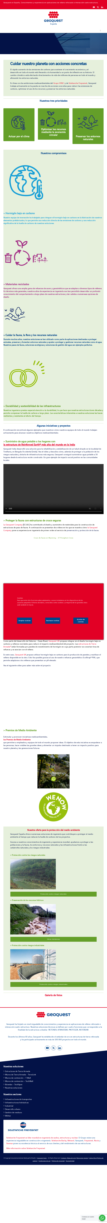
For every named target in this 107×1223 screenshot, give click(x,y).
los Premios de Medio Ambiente (17, 739)
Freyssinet (88, 1140)
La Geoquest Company (13, 525)
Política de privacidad (58, 1161)
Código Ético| (93, 1158)
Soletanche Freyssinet (78, 83)
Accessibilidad (70, 1161)
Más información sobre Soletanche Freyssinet (25, 1148)
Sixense (9, 1143)
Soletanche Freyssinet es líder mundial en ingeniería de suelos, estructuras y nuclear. (42, 1138)
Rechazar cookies (52, 620)
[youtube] (94, 7)
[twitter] (98, 7)
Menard (71, 1140)
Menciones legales (82, 1158)
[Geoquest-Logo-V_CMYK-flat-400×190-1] (53, 12)
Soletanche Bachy (59, 1140)
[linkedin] (102, 7)
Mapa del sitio (71, 1158)
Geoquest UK (54, 641)
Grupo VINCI (58, 83)
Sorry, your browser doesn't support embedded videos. (53, 489)
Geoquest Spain (42, 1158)
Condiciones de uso (44, 1161)
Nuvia (96, 1140)
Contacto (64, 1158)
